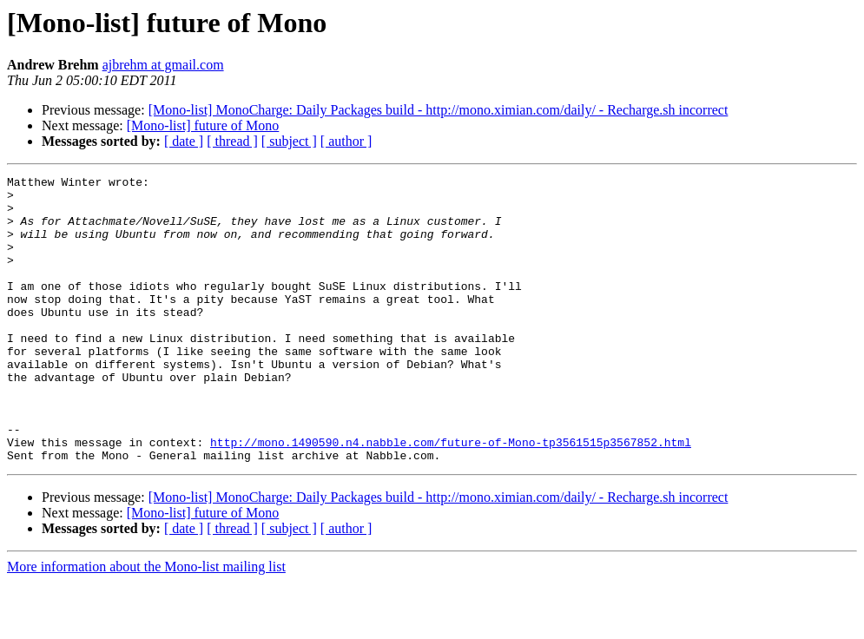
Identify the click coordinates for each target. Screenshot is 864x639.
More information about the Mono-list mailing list (146, 623)
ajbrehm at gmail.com (163, 64)
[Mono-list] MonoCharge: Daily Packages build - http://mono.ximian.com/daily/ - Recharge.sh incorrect (438, 109)
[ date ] (183, 141)
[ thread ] (232, 141)
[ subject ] (289, 141)
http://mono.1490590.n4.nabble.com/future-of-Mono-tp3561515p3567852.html (450, 496)
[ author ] (346, 141)
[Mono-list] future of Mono (203, 125)
